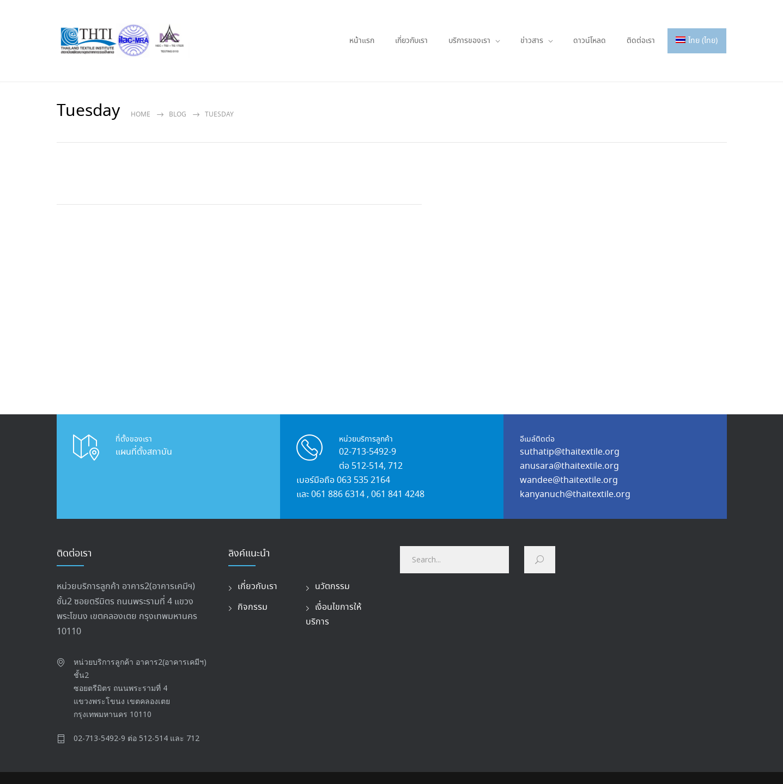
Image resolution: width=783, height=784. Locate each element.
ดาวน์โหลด (589, 40)
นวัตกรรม (332, 586)
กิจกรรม (253, 607)
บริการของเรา (469, 40)
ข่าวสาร (531, 40)
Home (140, 114)
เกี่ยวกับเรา (411, 40)
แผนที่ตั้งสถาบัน (144, 452)
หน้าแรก (361, 40)
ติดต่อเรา (641, 40)
